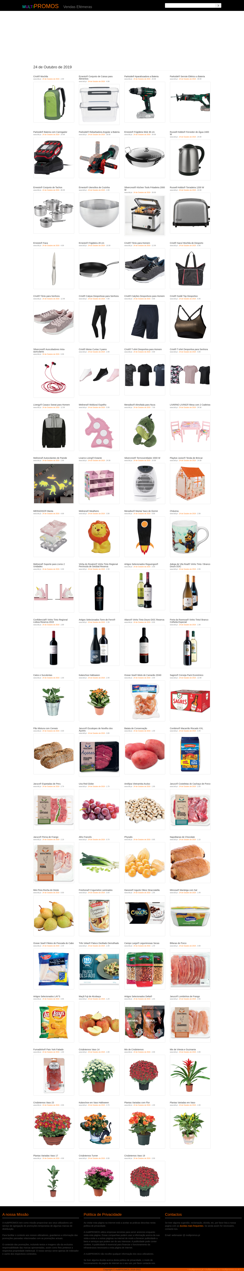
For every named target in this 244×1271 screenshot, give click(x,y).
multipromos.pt (196, 1269)
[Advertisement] (122, 37)
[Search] (218, 5)
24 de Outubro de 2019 (50, 79)
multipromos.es (212, 1269)
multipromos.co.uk (231, 1269)
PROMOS (46, 6)
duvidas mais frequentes (191, 1226)
